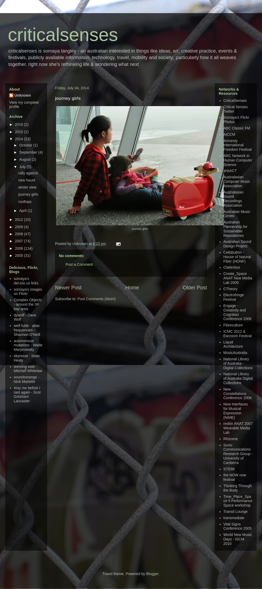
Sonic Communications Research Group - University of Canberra (238, 454)
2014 (19, 139)
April (23, 211)
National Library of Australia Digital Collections (238, 378)
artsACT (230, 171)
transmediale (233, 518)
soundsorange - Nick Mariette (26, 379)
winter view (27, 187)
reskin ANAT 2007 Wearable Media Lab (238, 428)
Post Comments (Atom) (97, 299)
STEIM (229, 469)
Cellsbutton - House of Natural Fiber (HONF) (237, 256)
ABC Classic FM (236, 128)
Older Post (195, 287)
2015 (19, 132)
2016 (19, 124)
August (25, 159)
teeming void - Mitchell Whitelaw (28, 368)
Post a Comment (79, 264)
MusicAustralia (235, 353)
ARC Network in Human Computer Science (238, 160)
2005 (19, 255)
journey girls (28, 194)
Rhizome (230, 439)
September (28, 152)
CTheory (230, 289)
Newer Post (68, 287)
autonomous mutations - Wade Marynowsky (28, 345)
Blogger (152, 574)
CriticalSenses (235, 100)
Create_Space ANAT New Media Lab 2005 (237, 278)
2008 (19, 234)
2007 (19, 241)
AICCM (229, 134)
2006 (19, 248)
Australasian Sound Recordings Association (233, 198)
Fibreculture (233, 325)
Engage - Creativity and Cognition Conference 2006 (237, 312)
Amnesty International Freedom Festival (237, 145)
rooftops (25, 202)
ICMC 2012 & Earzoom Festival (237, 333)
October (26, 145)
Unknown (80, 244)
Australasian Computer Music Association (236, 181)
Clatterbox (231, 267)
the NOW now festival (234, 477)
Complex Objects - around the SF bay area (28, 304)
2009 (19, 227)
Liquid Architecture (233, 344)
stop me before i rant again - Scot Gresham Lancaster (27, 394)
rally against (28, 173)
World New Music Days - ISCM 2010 (237, 539)
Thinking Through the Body (237, 488)
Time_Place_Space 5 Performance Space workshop (238, 501)
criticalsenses (63, 34)
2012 (19, 219)
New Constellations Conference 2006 (237, 393)
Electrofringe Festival (233, 297)
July (23, 167)
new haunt (26, 180)
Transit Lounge (235, 511)
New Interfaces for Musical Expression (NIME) (235, 410)
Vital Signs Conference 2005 (237, 526)
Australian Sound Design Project (237, 243)
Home (132, 287)
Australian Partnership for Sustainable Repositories (235, 228)
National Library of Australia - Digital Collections (238, 363)
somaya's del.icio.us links (26, 281)
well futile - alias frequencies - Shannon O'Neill (27, 330)
